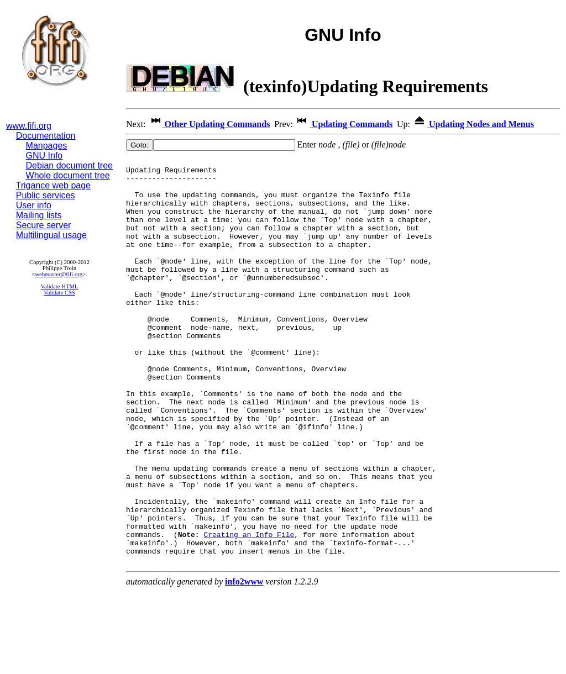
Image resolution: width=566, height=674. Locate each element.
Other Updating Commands (209, 124)
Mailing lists (39, 215)
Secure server (43, 225)
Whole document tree (68, 175)
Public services (45, 195)
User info (33, 205)
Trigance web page (53, 185)
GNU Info (44, 155)
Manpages (46, 145)
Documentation (46, 135)
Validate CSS (59, 292)
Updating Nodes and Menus (473, 124)
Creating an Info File (248, 610)
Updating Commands (343, 124)
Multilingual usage (51, 235)
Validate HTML (59, 286)
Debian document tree (69, 165)
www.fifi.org (28, 125)
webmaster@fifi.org (58, 274)
